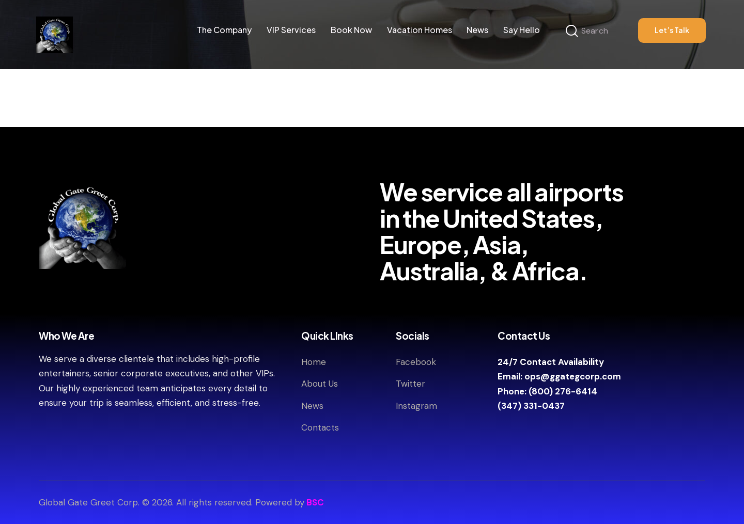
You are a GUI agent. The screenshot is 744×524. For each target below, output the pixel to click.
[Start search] (572, 31)
